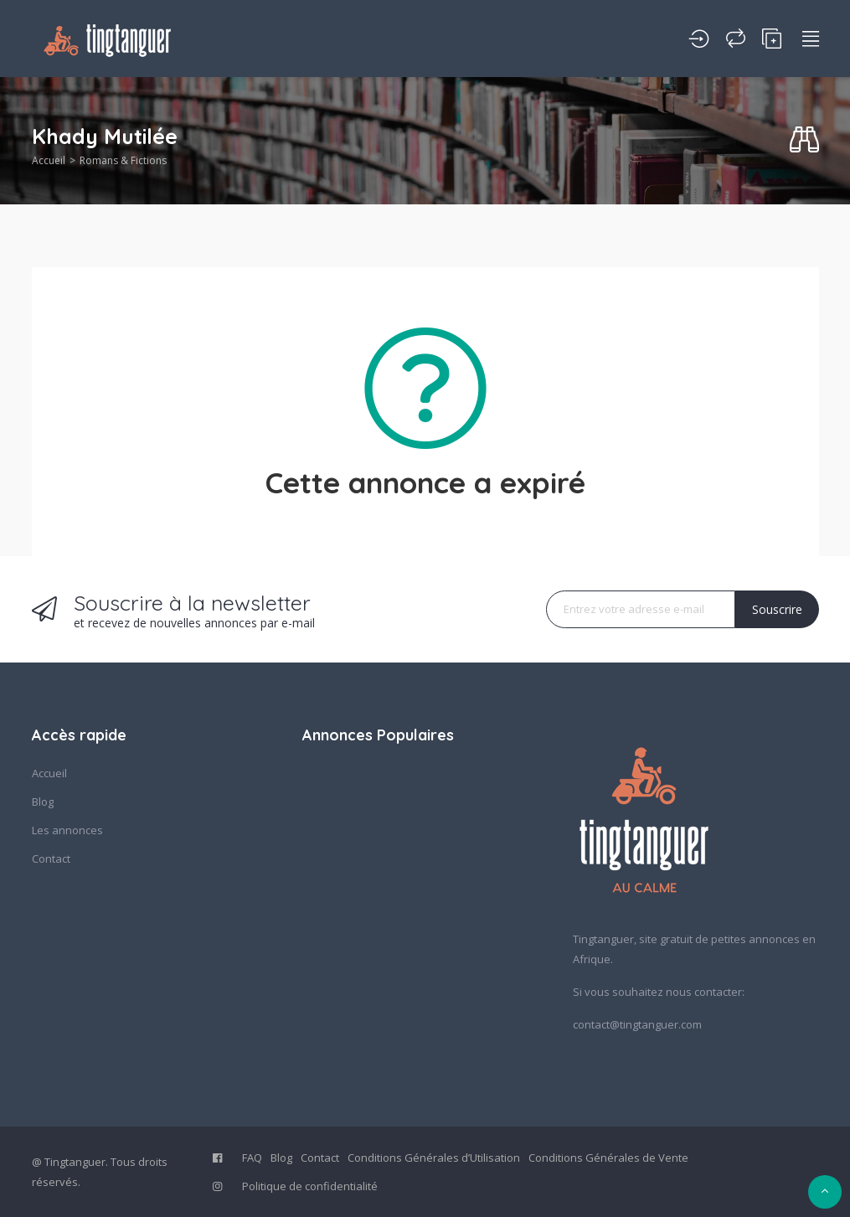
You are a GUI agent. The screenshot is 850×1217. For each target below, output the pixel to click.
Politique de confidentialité (310, 1186)
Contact (51, 858)
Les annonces (67, 830)
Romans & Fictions (123, 160)
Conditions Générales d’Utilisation (434, 1157)
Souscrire (777, 609)
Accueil (48, 160)
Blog (43, 801)
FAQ (252, 1157)
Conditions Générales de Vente (608, 1157)
